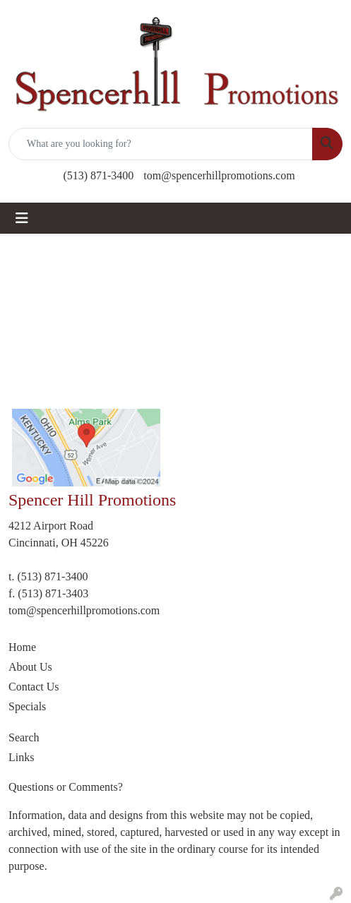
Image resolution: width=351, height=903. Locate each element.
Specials (27, 706)
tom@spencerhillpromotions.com (219, 175)
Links (21, 757)
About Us (30, 667)
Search (24, 737)
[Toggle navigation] (22, 218)
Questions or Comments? (65, 787)
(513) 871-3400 (98, 175)
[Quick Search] (160, 144)
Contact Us (33, 687)
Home (22, 647)
